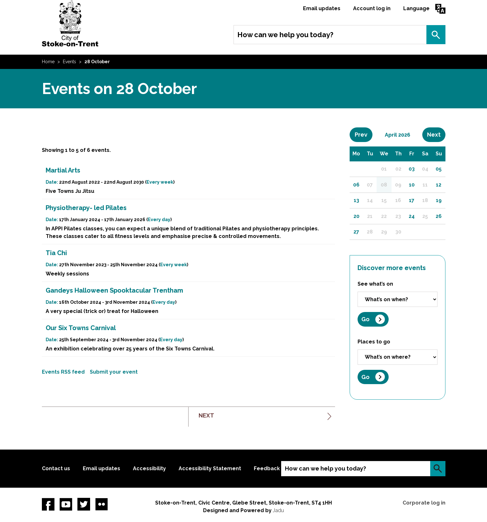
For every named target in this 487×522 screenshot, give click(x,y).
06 (356, 185)
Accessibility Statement (210, 468)
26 (439, 216)
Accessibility (149, 468)
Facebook (48, 504)
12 (438, 185)
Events (69, 61)
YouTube (66, 504)
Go (365, 319)
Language (416, 8)
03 (412, 169)
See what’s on (375, 284)
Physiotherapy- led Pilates (86, 208)
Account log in (372, 8)
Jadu (278, 510)
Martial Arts (63, 170)
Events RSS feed (63, 372)
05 (439, 169)
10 (412, 185)
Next (436, 134)
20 (356, 216)
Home (48, 61)
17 (411, 200)
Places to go (374, 342)
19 (439, 200)
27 (356, 232)
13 (356, 200)
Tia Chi (56, 253)
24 (412, 216)
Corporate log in (424, 503)
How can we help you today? (285, 34)
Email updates (321, 8)
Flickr (101, 504)
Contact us (56, 468)
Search (435, 34)
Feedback (267, 468)
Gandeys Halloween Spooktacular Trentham (114, 290)
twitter (83, 504)
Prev (363, 134)
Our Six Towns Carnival (81, 328)
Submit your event (114, 372)
